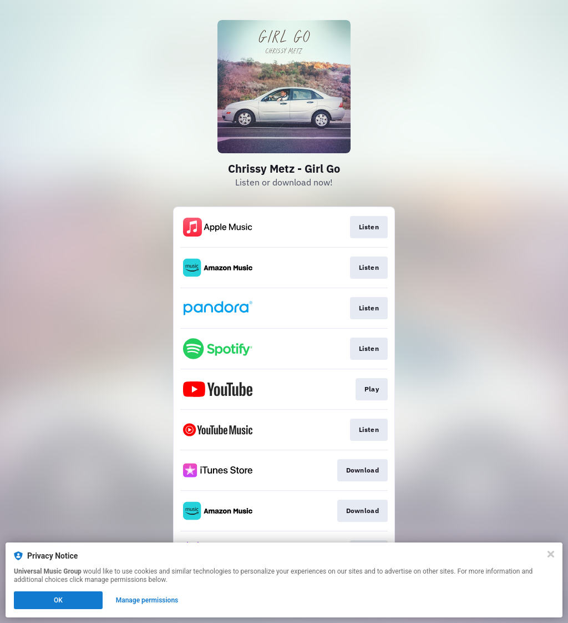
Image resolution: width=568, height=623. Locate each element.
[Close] (551, 554)
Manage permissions (147, 600)
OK (58, 600)
